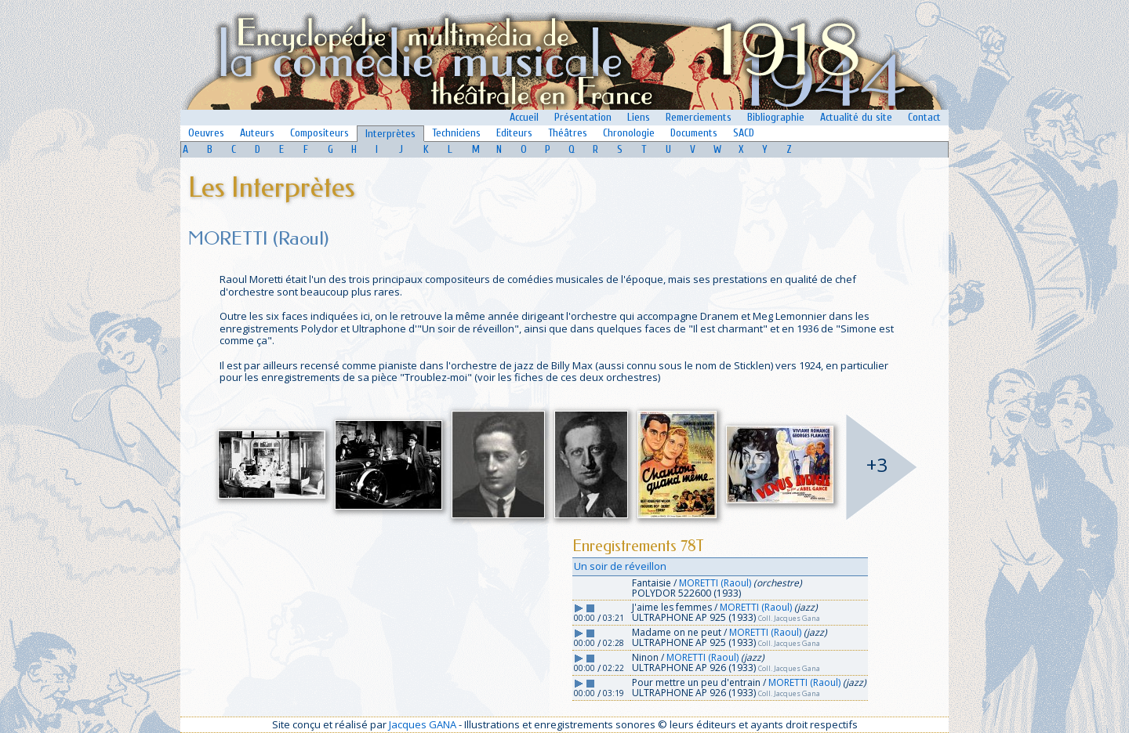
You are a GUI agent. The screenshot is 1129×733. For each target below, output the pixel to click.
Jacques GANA (422, 724)
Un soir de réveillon (620, 566)
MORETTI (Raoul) (715, 583)
